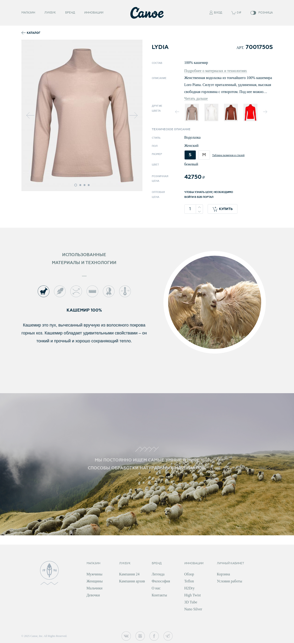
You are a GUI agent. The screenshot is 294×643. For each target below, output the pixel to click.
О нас (156, 588)
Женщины (95, 581)
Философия (161, 581)
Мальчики (94, 588)
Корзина (223, 574)
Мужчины (94, 574)
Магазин (28, 12)
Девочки (93, 595)
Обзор (189, 574)
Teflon (189, 581)
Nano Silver (193, 609)
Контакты (159, 595)
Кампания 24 (129, 574)
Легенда (158, 574)
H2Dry (189, 588)
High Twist (192, 595)
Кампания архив (132, 581)
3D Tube (190, 602)
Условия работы (229, 581)
